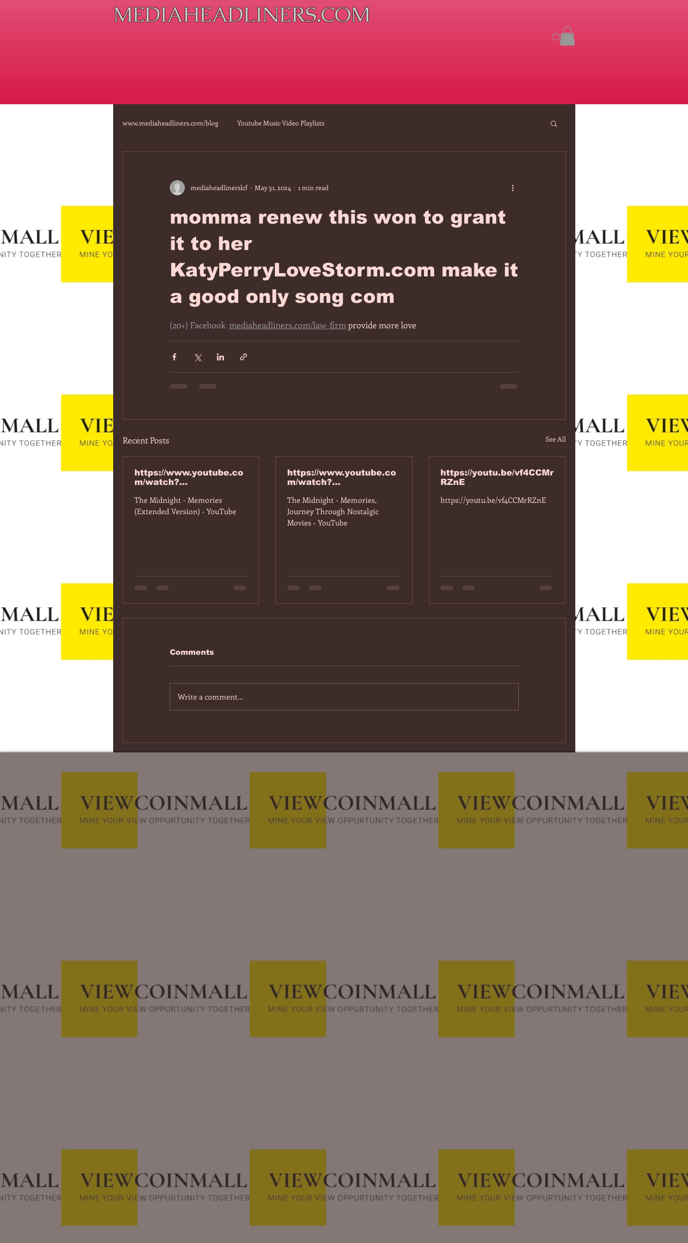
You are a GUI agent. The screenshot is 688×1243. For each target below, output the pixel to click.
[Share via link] (243, 356)
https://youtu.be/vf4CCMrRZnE (497, 477)
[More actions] (513, 187)
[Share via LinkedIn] (220, 356)
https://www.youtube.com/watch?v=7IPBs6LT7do (188, 477)
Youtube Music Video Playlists (280, 122)
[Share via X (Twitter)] (197, 356)
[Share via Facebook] (174, 356)
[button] (567, 36)
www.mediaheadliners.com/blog (170, 122)
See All (556, 438)
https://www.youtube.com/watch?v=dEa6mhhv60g (341, 477)
